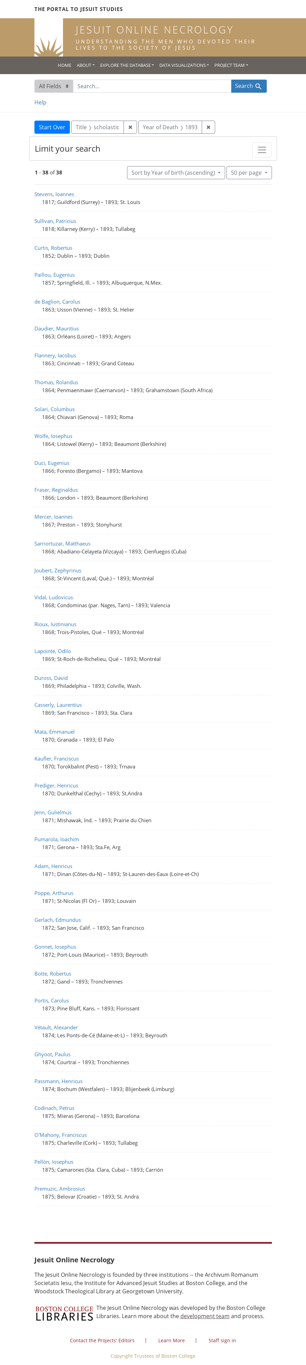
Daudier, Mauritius (56, 328)
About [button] (84, 65)
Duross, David (51, 677)
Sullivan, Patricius (55, 220)
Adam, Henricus (53, 866)
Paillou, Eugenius (54, 274)
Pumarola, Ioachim (56, 839)
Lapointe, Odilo (52, 651)
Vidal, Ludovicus (53, 597)
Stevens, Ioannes (54, 194)
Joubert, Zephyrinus (57, 570)
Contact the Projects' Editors (102, 1340)
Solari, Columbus (54, 409)
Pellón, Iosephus (53, 1161)
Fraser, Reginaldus (56, 489)
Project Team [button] (229, 65)
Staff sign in (222, 1340)
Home (64, 65)
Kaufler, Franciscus (56, 758)
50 (247, 172)
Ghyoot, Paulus (52, 1054)
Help (40, 102)
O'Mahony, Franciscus (60, 1134)
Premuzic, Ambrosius (59, 1188)
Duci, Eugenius (51, 462)
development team (205, 1316)
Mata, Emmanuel (54, 731)
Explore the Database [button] (125, 65)
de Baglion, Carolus (57, 301)
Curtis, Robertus (53, 247)
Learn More (171, 1340)
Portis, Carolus (51, 1000)
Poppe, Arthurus (53, 892)
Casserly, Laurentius (58, 704)
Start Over (52, 127)
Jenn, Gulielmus (53, 812)
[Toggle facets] (262, 149)
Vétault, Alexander (56, 1027)
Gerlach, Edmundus (57, 919)
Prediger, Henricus (56, 785)
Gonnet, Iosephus (55, 946)
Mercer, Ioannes (53, 516)
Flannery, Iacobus (55, 355)
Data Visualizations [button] (182, 65)
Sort (174, 172)
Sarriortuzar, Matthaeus (62, 543)
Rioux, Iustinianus (55, 624)
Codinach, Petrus (54, 1107)
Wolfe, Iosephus (53, 435)
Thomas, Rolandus (56, 382)
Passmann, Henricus (58, 1081)
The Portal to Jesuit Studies (78, 9)
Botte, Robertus (52, 973)
